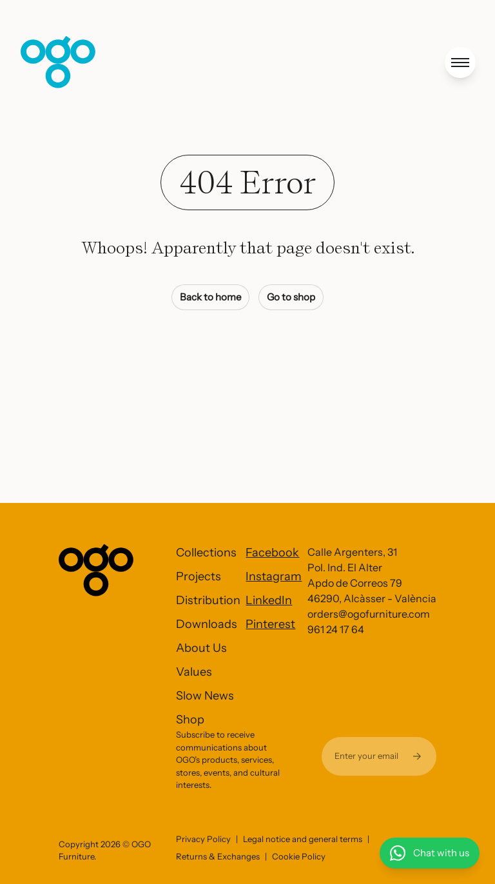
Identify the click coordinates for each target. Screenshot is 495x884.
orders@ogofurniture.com (368, 613)
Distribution (208, 600)
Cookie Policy (298, 856)
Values (194, 672)
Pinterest (270, 624)
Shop (190, 719)
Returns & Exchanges (218, 856)
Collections (206, 552)
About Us (201, 648)
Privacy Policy (203, 839)
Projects (198, 576)
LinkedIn (269, 600)
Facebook (272, 552)
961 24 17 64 (335, 629)
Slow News (205, 696)
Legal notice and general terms (302, 839)
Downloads (206, 624)
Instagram (274, 576)
